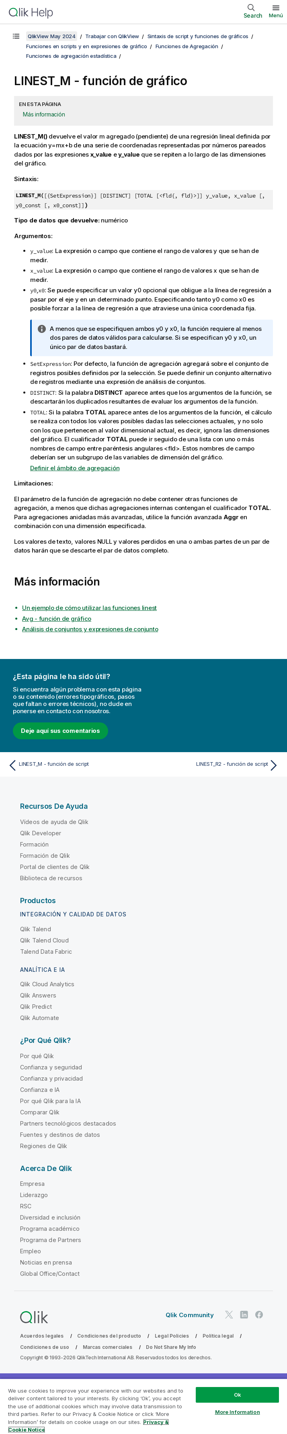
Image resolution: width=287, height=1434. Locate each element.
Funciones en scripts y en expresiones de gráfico (86, 46)
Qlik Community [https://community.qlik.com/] (190, 1315)
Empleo (30, 1251)
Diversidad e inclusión (50, 1217)
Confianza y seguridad (51, 1067)
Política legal (218, 1336)
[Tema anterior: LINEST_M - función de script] (73, 765)
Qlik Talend (35, 929)
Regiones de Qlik (44, 1145)
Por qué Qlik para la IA (50, 1100)
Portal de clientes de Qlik (55, 866)
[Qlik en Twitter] (229, 1314)
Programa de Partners (50, 1239)
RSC (25, 1206)
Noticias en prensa (46, 1262)
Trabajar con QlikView (112, 36)
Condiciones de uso (44, 1347)
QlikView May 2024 (52, 36)
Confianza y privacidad (51, 1078)
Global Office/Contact (50, 1273)
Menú (276, 15)
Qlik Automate (39, 1017)
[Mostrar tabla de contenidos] (16, 36)
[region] (143, 1406)
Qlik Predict (36, 1006)
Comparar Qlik (39, 1112)
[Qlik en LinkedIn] (244, 1314)
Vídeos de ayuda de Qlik (54, 821)
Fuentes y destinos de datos (60, 1134)
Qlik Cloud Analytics (47, 984)
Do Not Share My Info (171, 1347)
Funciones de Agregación (187, 46)
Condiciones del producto (109, 1336)
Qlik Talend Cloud (44, 940)
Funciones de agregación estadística (71, 56)
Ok (237, 1394)
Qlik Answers (38, 995)
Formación (34, 844)
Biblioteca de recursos (51, 878)
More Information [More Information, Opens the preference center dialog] (237, 1412)
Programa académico (50, 1228)
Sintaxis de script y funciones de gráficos (198, 36)
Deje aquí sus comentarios (60, 730)
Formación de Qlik (45, 855)
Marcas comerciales (108, 1347)
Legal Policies (172, 1336)
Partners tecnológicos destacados (68, 1123)
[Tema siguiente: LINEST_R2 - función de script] (213, 765)
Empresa (32, 1183)
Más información (44, 114)
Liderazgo (34, 1194)
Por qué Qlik (37, 1056)
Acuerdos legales (42, 1336)
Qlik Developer (40, 833)
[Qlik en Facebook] (259, 1314)
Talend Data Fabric (46, 951)
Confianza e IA (39, 1089)
